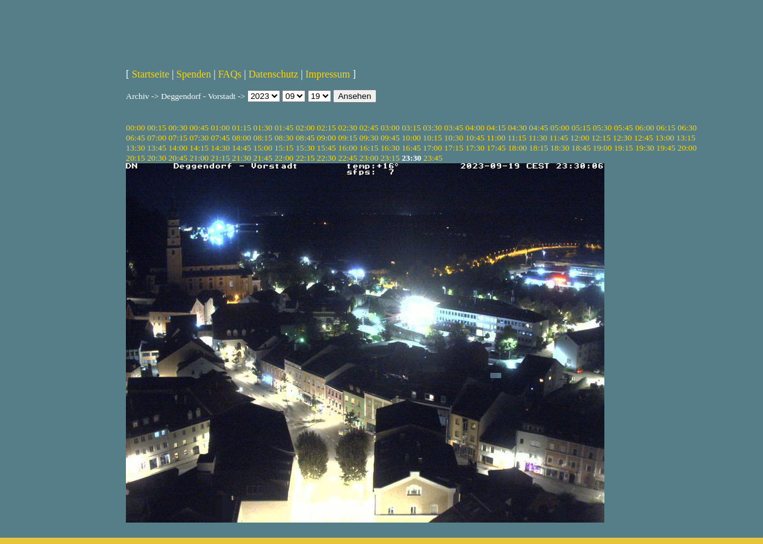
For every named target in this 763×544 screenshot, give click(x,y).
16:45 (411, 148)
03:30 (432, 127)
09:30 (368, 137)
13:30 (135, 148)
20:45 (177, 158)
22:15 (305, 158)
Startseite (150, 74)
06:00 (644, 127)
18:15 (538, 148)
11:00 (496, 137)
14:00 (177, 148)
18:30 (559, 148)
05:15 (581, 127)
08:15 (262, 137)
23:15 (389, 158)
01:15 (241, 127)
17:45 (496, 148)
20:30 (156, 158)
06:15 (666, 127)
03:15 (411, 127)
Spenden (193, 74)
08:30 (283, 137)
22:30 (326, 158)
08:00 (241, 137)
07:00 (156, 137)
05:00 (559, 127)
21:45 (262, 158)
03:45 (453, 127)
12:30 (622, 137)
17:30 (474, 148)
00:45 (198, 127)
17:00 (432, 148)
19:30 (644, 148)
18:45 (581, 148)
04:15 (496, 127)
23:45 (433, 158)
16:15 (368, 148)
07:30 (198, 137)
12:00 (579, 137)
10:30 (453, 137)
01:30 (262, 127)
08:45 (305, 137)
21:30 (241, 158)
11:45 (559, 137)
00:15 (156, 127)
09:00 (326, 137)
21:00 (198, 158)
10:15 (432, 137)
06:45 (135, 137)
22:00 (283, 158)
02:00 (305, 127)
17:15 (453, 148)
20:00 (686, 148)
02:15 (326, 127)
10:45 (474, 137)
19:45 (666, 148)
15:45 (326, 148)
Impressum (327, 74)
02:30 (347, 127)
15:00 (262, 148)
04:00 (474, 127)
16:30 (389, 148)
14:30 (220, 148)
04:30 (517, 127)
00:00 (135, 127)
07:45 (220, 137)
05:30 (601, 127)
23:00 (368, 158)
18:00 (517, 148)
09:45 (389, 137)
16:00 (347, 148)
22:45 (347, 158)
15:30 (305, 148)
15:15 (283, 148)
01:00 (220, 127)
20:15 (135, 158)
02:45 (368, 127)
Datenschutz (273, 74)
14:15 (198, 148)
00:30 (177, 127)
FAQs (229, 74)
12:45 (643, 137)
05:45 (623, 127)
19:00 (601, 148)
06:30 (686, 127)
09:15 (347, 137)
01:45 (283, 127)
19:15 (623, 148)
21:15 (220, 158)
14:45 (241, 148)
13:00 (664, 137)
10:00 (411, 137)
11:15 (516, 137)
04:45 (538, 127)
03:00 (389, 127)
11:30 (537, 137)
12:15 (601, 137)
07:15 (177, 137)
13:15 (685, 137)
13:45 (156, 148)
